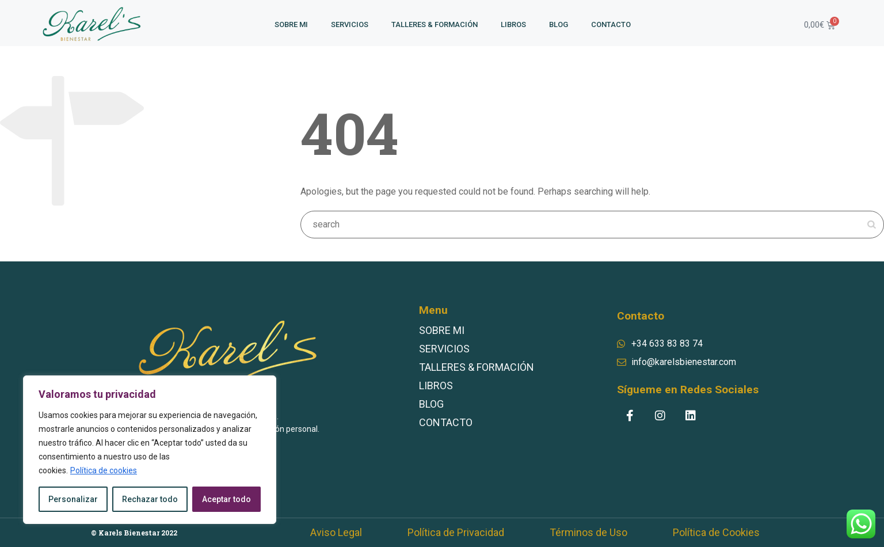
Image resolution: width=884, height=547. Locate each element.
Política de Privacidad (455, 532)
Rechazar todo (150, 499)
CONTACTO (611, 24)
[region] (149, 449)
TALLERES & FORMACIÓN (434, 24)
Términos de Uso (588, 532)
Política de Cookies (716, 532)
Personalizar (73, 499)
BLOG (558, 24)
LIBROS (513, 24)
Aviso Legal (336, 532)
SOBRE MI (291, 24)
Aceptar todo (226, 499)
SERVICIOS (349, 24)
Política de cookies (103, 470)
